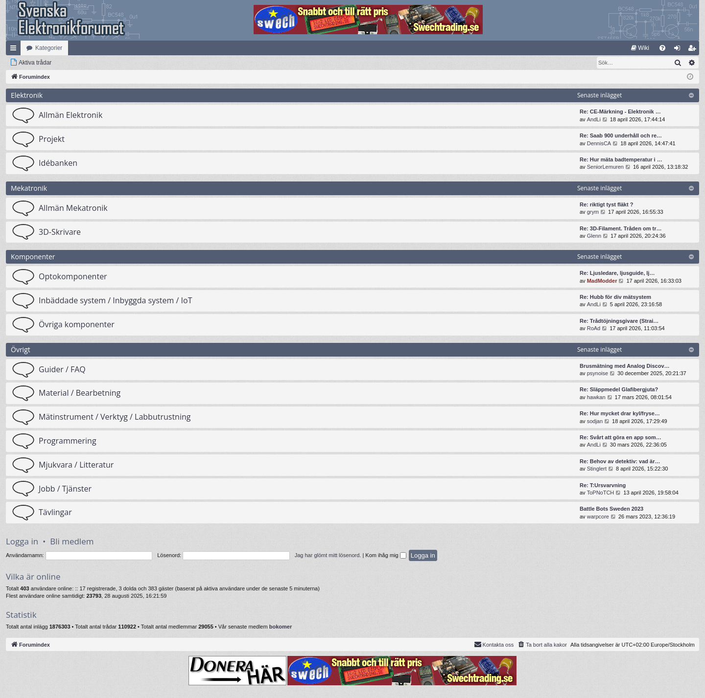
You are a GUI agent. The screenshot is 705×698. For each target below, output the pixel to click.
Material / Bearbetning (79, 392)
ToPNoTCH (600, 492)
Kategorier (48, 48)
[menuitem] (640, 48)
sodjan (595, 421)
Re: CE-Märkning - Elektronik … (620, 111)
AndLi (594, 119)
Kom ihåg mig (385, 555)
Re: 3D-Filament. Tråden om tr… (620, 228)
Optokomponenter (73, 276)
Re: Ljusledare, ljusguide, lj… (617, 273)
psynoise (597, 373)
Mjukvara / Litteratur (76, 464)
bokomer (280, 627)
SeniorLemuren (605, 167)
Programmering (67, 440)
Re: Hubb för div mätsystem (615, 297)
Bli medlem (72, 541)
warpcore (598, 516)
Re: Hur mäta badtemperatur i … (621, 159)
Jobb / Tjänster (65, 488)
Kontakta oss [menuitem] (494, 644)
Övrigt (20, 349)
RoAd (594, 328)
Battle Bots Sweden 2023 (611, 509)
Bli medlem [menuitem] (694, 50)
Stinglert (597, 469)
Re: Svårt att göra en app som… (620, 437)
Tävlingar (55, 512)
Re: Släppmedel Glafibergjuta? (619, 389)
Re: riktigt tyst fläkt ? (606, 204)
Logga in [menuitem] (679, 50)
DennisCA (599, 143)
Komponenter (33, 256)
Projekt (52, 139)
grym (593, 212)
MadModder (602, 281)
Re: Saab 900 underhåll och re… (621, 135)
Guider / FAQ (62, 369)
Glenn (594, 236)
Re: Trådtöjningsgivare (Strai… (619, 321)
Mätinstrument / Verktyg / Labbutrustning (114, 416)
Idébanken (58, 163)
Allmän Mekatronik (73, 208)
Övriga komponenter (77, 324)
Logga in (22, 541)
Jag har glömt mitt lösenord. (328, 555)
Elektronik (27, 95)
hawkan (596, 397)
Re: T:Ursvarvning (603, 485)
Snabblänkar (15, 50)
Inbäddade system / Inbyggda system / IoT (115, 300)
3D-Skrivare (60, 231)
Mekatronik (29, 188)
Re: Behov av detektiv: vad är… (620, 461)
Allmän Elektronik (70, 115)
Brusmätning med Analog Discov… (625, 366)
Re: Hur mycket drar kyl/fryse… (620, 413)
